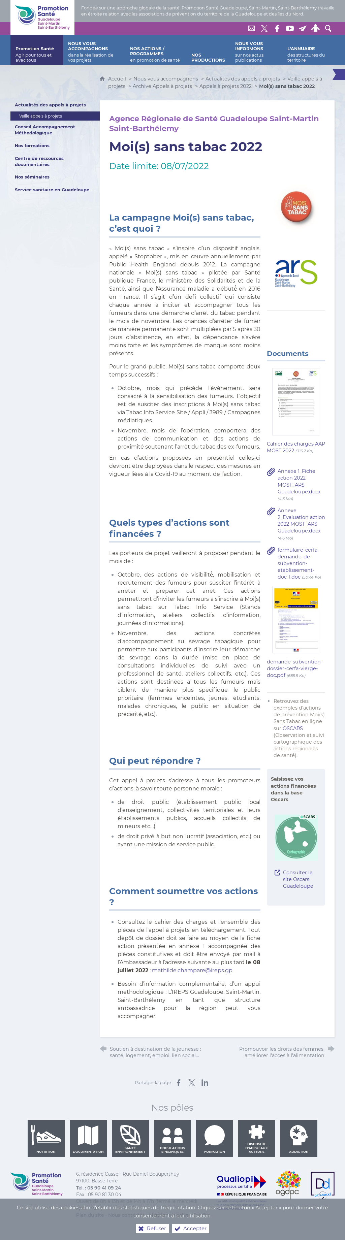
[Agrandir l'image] (296, 207)
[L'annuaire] (308, 50)
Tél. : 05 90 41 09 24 (98, 1187)
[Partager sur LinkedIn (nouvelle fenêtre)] (205, 1082)
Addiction (299, 1139)
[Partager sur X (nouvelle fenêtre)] (191, 1082)
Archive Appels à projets (162, 86)
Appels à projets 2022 (225, 86)
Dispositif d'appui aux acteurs (256, 1139)
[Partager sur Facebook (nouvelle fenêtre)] (178, 1082)
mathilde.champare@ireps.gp (192, 970)
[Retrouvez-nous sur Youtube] (289, 28)
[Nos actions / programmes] (156, 50)
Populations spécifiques (172, 1139)
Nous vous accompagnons (165, 79)
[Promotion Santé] (36, 50)
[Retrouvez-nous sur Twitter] (264, 28)
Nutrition (46, 1139)
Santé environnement (130, 1139)
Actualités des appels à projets (243, 79)
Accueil (117, 79)
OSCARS (293, 728)
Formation (214, 1139)
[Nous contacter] (251, 28)
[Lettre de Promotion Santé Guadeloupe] (302, 28)
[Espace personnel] (315, 28)
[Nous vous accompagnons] (94, 50)
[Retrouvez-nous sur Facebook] (277, 28)
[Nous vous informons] (256, 50)
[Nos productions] (208, 50)
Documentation (88, 1139)
